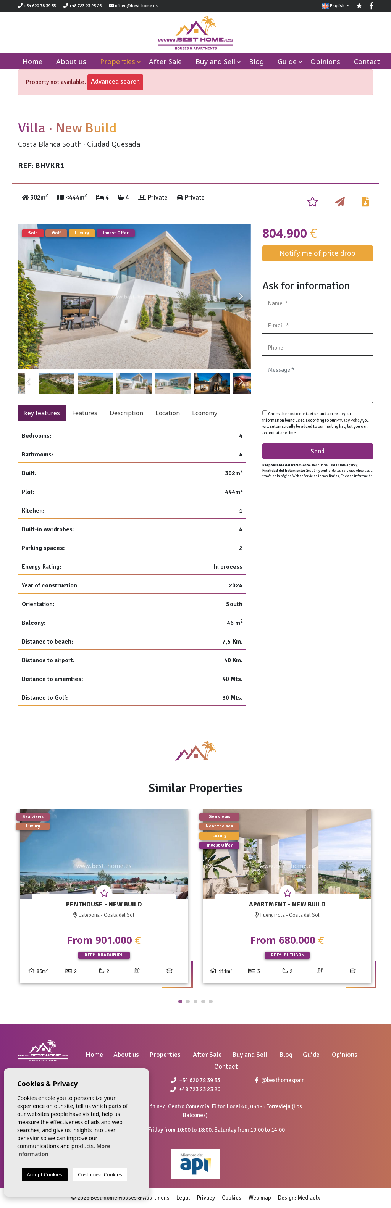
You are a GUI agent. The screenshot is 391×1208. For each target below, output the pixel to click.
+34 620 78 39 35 (37, 6)
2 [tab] (188, 1001)
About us (71, 61)
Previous (27, 296)
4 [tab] (203, 1001)
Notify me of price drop (317, 253)
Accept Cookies (44, 1174)
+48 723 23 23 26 (82, 6)
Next (241, 296)
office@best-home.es (136, 6)
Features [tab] (84, 413)
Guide (287, 61)
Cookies (231, 1197)
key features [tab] (42, 413)
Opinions (325, 61)
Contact (367, 61)
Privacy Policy (349, 420)
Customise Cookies (100, 1174)
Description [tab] (126, 413)
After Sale (165, 61)
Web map (260, 1197)
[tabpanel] (104, 899)
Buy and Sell (215, 61)
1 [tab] (180, 1001)
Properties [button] (117, 61)
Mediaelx (308, 1197)
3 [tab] (195, 1001)
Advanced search (115, 81)
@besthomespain (280, 1080)
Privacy (206, 1197)
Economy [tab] (204, 413)
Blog (256, 61)
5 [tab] (211, 1001)
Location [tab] (167, 413)
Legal (183, 1197)
